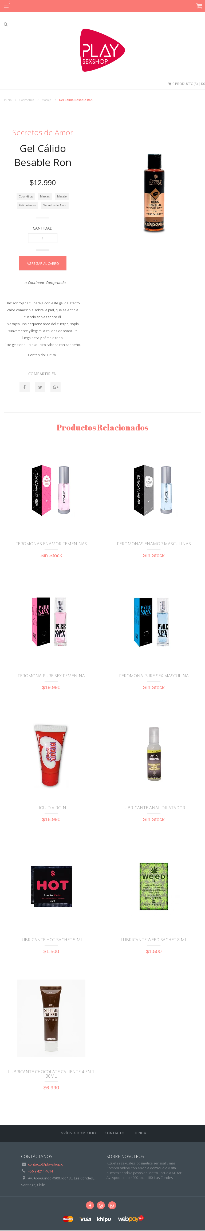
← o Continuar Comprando (43, 282)
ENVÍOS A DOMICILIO (77, 1133)
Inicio (8, 100)
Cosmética (26, 100)
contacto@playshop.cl (46, 1164)
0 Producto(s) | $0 (186, 83)
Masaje (47, 100)
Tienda (139, 1133)
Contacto (115, 1133)
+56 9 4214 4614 (40, 1171)
